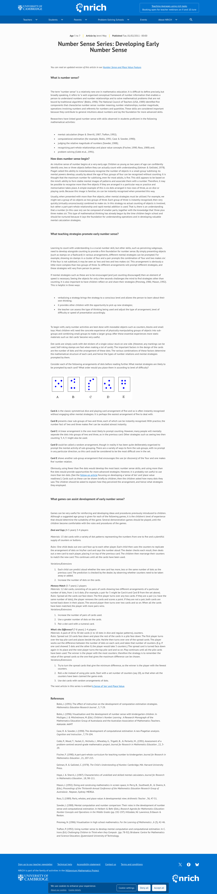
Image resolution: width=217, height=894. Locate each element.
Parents (78, 19)
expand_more (36, 19)
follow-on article (88, 475)
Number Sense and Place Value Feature (122, 67)
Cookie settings (126, 887)
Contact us (110, 864)
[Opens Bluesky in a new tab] (197, 864)
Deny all (144, 887)
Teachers (27, 19)
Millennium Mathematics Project (82, 870)
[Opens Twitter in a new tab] (180, 864)
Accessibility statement (88, 864)
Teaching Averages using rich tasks (169, 6)
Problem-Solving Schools (111, 19)
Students (53, 19)
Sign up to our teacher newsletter (35, 864)
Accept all (159, 887)
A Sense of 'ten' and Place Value (108, 686)
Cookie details (75, 890)
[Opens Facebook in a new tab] (188, 864)
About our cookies (58, 890)
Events (143, 19)
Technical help (64, 864)
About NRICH (165, 19)
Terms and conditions (132, 864)
